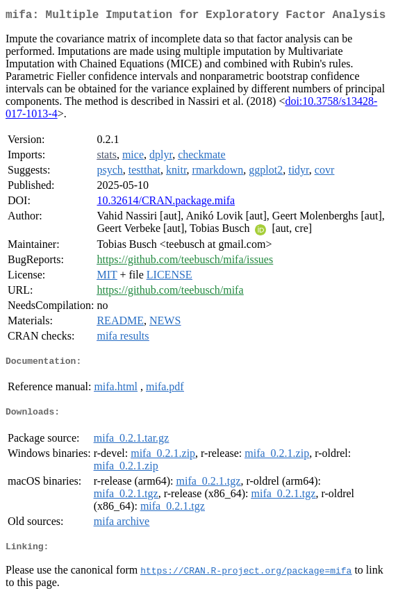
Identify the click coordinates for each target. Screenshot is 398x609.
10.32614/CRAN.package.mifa (166, 203)
